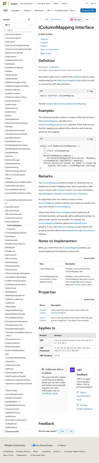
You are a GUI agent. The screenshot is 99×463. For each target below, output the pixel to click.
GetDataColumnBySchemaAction (80, 230)
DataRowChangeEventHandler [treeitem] (17, 86)
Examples (44, 42)
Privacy (56, 451)
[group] (67, 156)
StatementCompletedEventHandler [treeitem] (18, 385)
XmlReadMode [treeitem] (11, 423)
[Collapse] (29, 19)
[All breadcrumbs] (41, 19)
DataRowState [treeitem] (10, 104)
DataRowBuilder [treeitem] (11, 78)
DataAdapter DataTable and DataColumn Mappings (64, 193)
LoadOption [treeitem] (10, 303)
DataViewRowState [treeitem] (12, 163)
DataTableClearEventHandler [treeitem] (16, 134)
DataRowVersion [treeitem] (11, 108)
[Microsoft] (4, 3)
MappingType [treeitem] (10, 306)
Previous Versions (23, 451)
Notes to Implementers (50, 49)
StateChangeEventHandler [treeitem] (15, 376)
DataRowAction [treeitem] (11, 75)
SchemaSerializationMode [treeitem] (15, 357)
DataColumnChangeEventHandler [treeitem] (18, 49)
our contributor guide (51, 392)
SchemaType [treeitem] (10, 361)
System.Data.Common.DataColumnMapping (66, 103)
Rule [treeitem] (7, 354)
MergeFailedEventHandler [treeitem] (15, 314)
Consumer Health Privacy (74, 451)
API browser (56, 19)
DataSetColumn (80, 223)
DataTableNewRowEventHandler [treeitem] (17, 148)
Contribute (46, 451)
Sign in (93, 3)
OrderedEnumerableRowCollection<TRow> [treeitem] (18, 334)
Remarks (44, 46)
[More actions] (93, 19)
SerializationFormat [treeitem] (12, 365)
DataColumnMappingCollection (53, 124)
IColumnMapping (50, 182)
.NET (46, 19)
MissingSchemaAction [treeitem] (14, 325)
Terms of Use (8, 455)
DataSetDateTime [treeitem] (12, 119)
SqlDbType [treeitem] (9, 368)
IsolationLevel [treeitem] (10, 288)
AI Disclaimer (8, 451)
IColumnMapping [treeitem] (14, 225)
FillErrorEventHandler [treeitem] (13, 214)
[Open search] (86, 3)
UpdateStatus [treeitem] (10, 416)
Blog (35, 451)
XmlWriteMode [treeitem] (11, 427)
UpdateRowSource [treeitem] (12, 412)
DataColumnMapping (66, 80)
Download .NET (88, 10)
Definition (44, 39)
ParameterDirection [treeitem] (12, 339)
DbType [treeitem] (8, 178)
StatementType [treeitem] (11, 390)
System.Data (54, 67)
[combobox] (17, 25)
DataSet (77, 76)
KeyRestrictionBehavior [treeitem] (14, 299)
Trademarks (20, 455)
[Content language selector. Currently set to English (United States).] (15, 445)
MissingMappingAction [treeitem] (14, 317)
